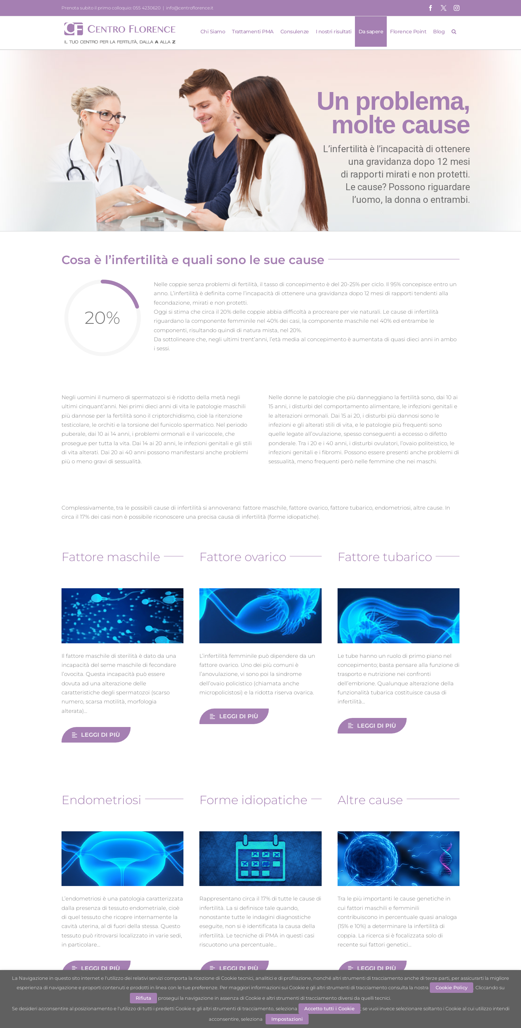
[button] (454, 31)
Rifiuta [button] (143, 998)
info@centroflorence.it (189, 8)
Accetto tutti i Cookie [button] (329, 1008)
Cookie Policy (451, 987)
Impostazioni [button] (287, 1019)
